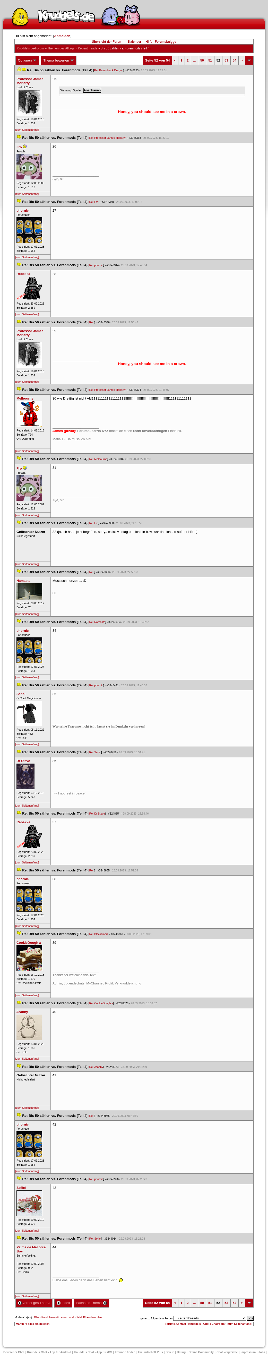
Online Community (201, 1352)
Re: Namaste (97, 622)
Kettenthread (87, 48)
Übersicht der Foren (106, 42)
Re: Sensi (95, 752)
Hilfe (149, 42)
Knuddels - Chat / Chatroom (206, 1323)
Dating (181, 1352)
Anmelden (62, 36)
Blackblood (41, 1317)
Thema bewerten (58, 60)
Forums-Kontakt (175, 1323)
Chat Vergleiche (227, 1352)
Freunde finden (125, 1352)
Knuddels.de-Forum (30, 48)
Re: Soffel (95, 1238)
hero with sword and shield (65, 1317)
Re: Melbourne (98, 459)
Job (261, 1352)
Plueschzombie (92, 1317)
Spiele (170, 1352)
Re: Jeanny (96, 1066)
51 (210, 60)
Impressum (248, 1352)
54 (234, 60)
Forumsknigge (165, 42)
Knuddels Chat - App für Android (49, 1352)
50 (202, 60)
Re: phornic (96, 265)
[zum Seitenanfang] (27, 129)
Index (63, 1303)
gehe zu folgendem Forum (156, 1318)
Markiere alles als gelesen (32, 1323)
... (194, 60)
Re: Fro (94, 201)
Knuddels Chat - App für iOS (93, 1352)
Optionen (27, 60)
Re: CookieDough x (101, 1003)
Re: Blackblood (98, 934)
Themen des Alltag (60, 48)
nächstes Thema (91, 1303)
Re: (91, 322)
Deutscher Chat (13, 1352)
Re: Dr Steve (97, 813)
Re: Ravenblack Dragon (108, 70)
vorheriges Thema (34, 1303)
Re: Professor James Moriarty (107, 137)
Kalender (134, 42)
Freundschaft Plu (150, 1352)
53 (226, 60)
